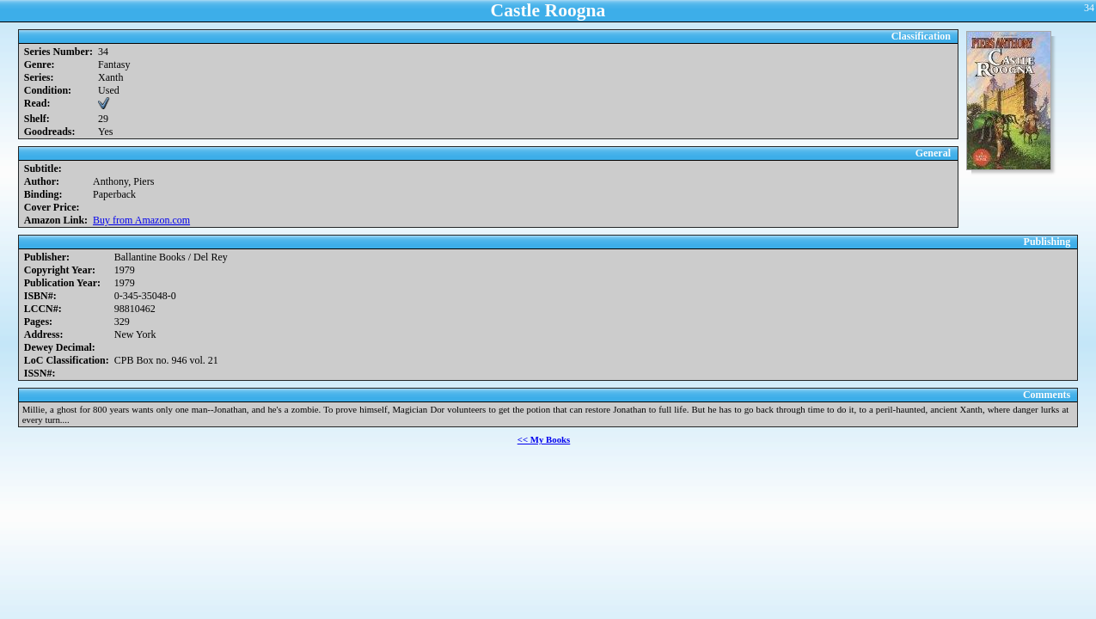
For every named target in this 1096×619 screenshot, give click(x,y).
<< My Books (544, 439)
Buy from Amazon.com (141, 220)
